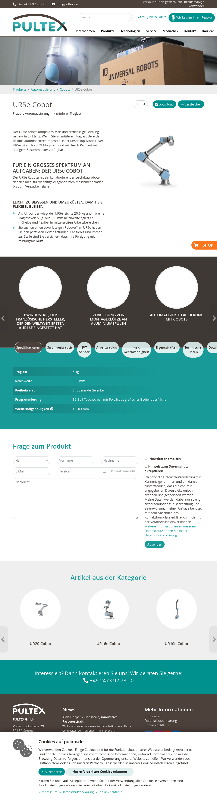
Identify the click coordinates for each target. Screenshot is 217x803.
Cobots (65, 89)
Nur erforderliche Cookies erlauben (99, 771)
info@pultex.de (65, 4)
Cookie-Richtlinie (110, 792)
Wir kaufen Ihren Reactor (191, 18)
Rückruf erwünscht (120, 580)
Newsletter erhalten (163, 568)
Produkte (19, 89)
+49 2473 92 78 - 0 (29, 4)
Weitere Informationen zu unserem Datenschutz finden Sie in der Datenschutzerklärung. (170, 639)
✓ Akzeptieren (51, 772)
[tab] (28, 456)
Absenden (154, 653)
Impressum (49, 792)
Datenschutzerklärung (78, 792)
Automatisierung (43, 89)
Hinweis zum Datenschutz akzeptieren (166, 577)
